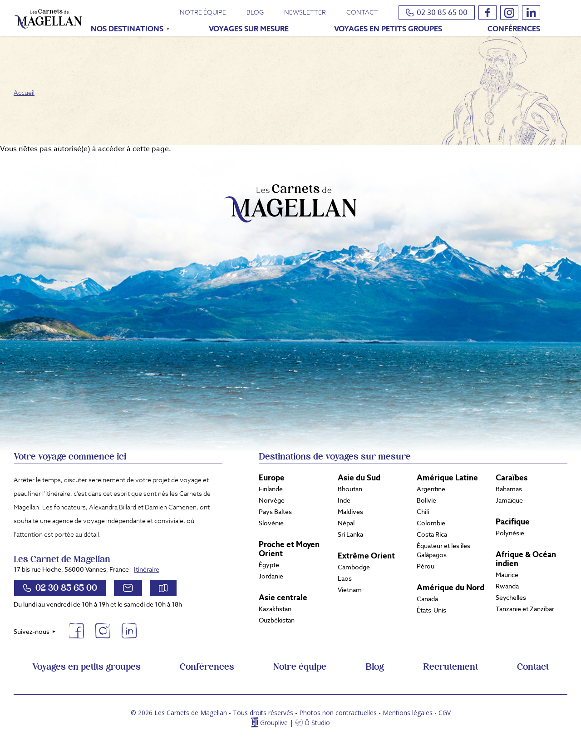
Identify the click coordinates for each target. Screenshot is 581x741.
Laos (345, 578)
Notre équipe (203, 12)
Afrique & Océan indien (526, 559)
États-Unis (431, 610)
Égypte (269, 565)
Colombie (431, 523)
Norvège (272, 500)
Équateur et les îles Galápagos (443, 550)
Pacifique (513, 521)
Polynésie (510, 533)
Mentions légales (408, 712)
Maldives (350, 512)
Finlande (271, 489)
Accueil (24, 93)
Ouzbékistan (277, 620)
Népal (346, 523)
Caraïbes (511, 477)
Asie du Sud (359, 477)
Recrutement (450, 667)
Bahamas (509, 489)
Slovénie (271, 523)
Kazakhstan (275, 609)
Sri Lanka (350, 534)
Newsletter (305, 12)
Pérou (425, 566)
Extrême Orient (366, 555)
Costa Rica (432, 534)
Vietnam (350, 590)
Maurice (507, 575)
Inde (344, 500)
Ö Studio (317, 722)
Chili (423, 512)
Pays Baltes (275, 512)
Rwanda (507, 586)
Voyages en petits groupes (388, 29)
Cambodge (354, 567)
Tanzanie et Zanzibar (525, 609)
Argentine (431, 489)
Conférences (513, 29)
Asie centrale (283, 597)
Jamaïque (509, 500)
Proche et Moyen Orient (289, 549)
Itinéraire (146, 569)
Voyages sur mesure (249, 29)
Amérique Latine (447, 477)
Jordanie (271, 576)
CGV (444, 712)
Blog (255, 12)
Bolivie (426, 500)
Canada (427, 599)
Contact (362, 12)
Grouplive (274, 722)
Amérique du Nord (450, 587)
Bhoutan (350, 489)
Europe (272, 477)
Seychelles (511, 597)
